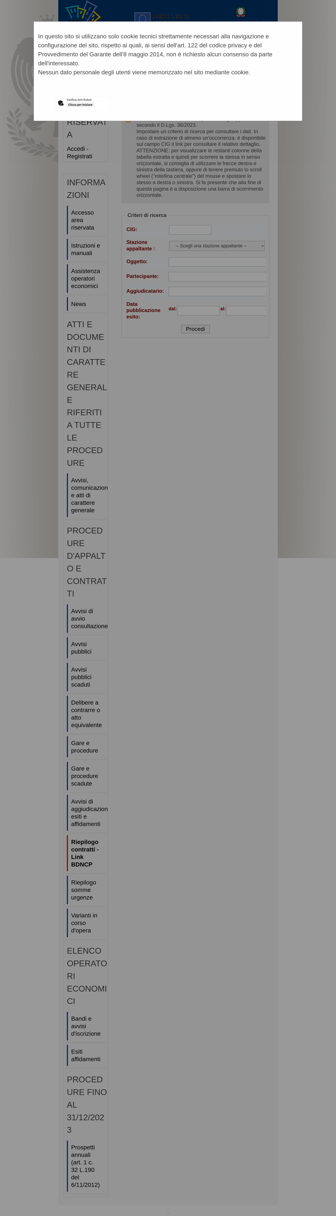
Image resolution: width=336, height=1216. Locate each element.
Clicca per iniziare (80, 104)
